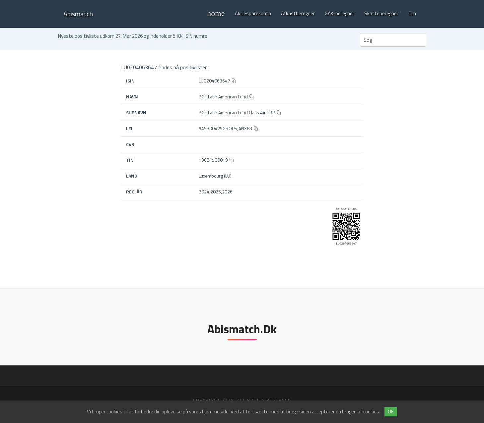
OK (391, 411)
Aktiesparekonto (253, 13)
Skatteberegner (381, 13)
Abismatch (78, 14)
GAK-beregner (339, 13)
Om (412, 13)
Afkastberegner (298, 13)
